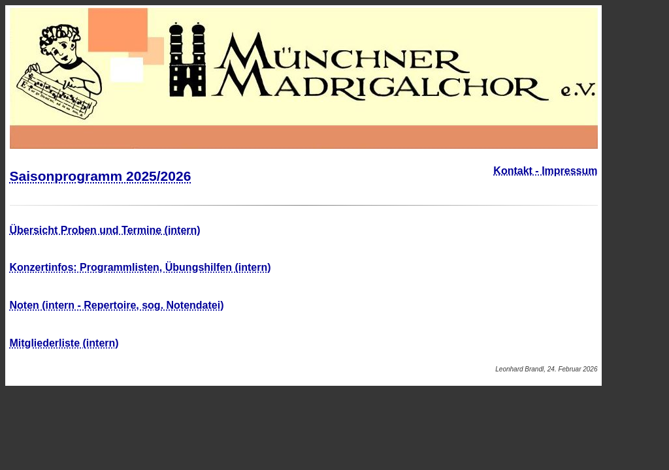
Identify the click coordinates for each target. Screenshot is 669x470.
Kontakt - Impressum (545, 170)
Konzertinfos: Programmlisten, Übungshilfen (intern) (140, 267)
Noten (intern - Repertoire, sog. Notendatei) (117, 305)
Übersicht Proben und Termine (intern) (105, 230)
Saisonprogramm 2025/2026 (100, 175)
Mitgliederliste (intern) (64, 343)
